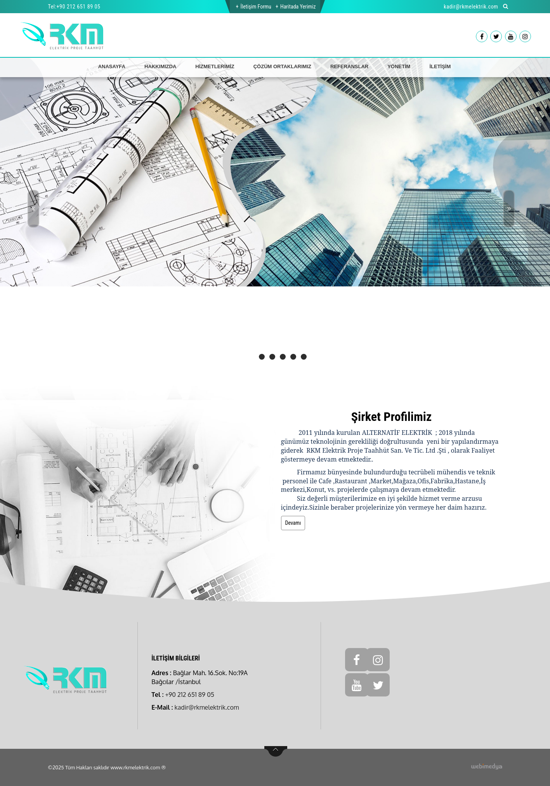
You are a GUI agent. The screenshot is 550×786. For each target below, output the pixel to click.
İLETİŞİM (440, 66)
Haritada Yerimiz (298, 6)
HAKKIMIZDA (160, 66)
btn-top (275, 751)
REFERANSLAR (349, 66)
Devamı (293, 523)
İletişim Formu (256, 6)
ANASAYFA (111, 66)
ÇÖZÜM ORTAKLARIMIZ (282, 66)
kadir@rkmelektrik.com (471, 6)
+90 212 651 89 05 (79, 6)
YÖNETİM (398, 66)
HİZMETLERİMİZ (214, 66)
